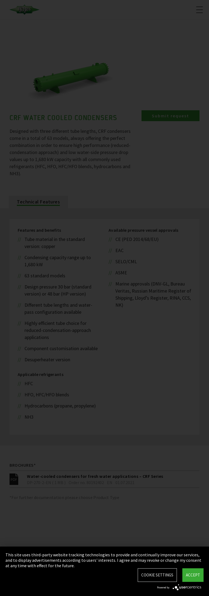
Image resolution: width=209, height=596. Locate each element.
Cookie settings (157, 575)
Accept (193, 575)
